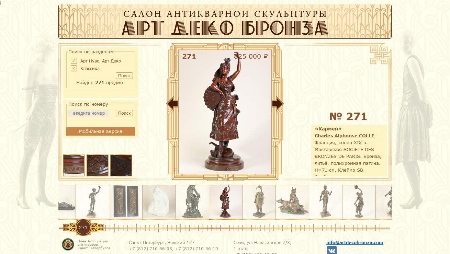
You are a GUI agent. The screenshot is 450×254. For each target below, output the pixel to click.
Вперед (299, 105)
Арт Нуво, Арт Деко (100, 60)
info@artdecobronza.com (354, 242)
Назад (151, 105)
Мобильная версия (100, 131)
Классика (90, 68)
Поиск (124, 75)
